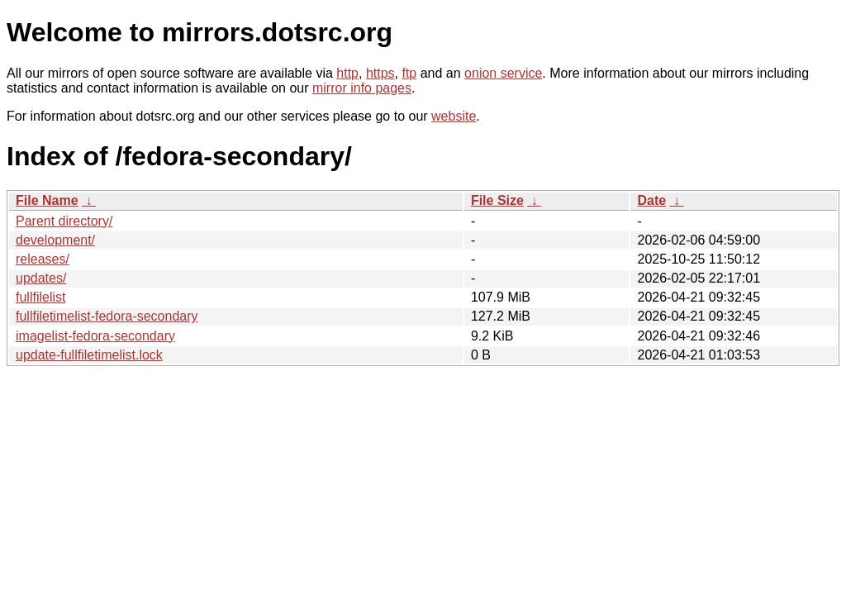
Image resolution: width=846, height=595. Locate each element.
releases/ (42, 259)
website (453, 116)
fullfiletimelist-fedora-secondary (107, 316)
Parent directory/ (64, 221)
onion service (503, 73)
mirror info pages (361, 88)
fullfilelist (40, 297)
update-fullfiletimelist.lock (89, 355)
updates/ (41, 278)
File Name (47, 200)
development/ (55, 240)
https (380, 73)
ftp (409, 73)
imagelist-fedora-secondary (95, 336)
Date (651, 200)
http (347, 73)
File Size (497, 200)
